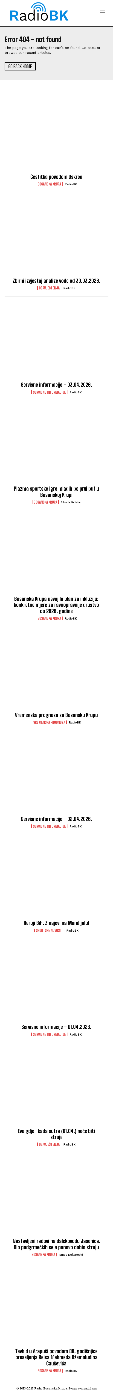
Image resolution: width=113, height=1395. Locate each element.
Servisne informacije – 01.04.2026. (56, 1027)
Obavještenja (49, 288)
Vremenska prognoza (49, 722)
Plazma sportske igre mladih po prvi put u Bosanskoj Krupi (56, 492)
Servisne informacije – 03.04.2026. (56, 385)
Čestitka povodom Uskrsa (56, 177)
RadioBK (71, 184)
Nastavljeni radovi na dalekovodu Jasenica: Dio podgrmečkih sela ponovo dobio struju (56, 1244)
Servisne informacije (49, 392)
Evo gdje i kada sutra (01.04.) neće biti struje (56, 1134)
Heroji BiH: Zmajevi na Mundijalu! (56, 923)
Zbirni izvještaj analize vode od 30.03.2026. (56, 281)
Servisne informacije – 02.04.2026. (56, 819)
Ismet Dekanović (71, 1254)
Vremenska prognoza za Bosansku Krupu (56, 715)
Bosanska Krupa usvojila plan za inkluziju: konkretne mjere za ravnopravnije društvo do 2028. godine (56, 605)
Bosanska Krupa (49, 184)
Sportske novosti (49, 930)
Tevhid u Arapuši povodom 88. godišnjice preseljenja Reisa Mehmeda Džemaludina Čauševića (56, 1357)
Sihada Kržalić (71, 502)
